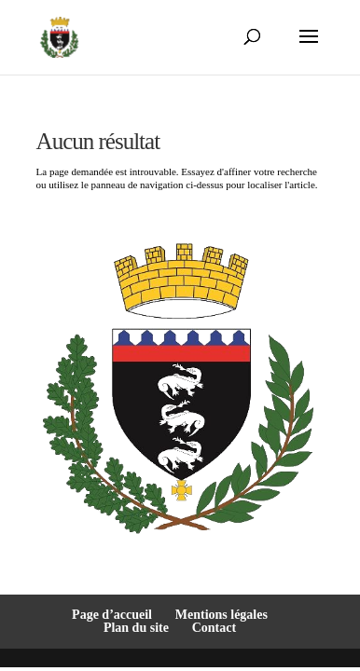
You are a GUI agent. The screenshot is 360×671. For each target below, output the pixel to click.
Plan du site (136, 628)
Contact (214, 628)
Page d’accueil (112, 615)
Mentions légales (221, 615)
